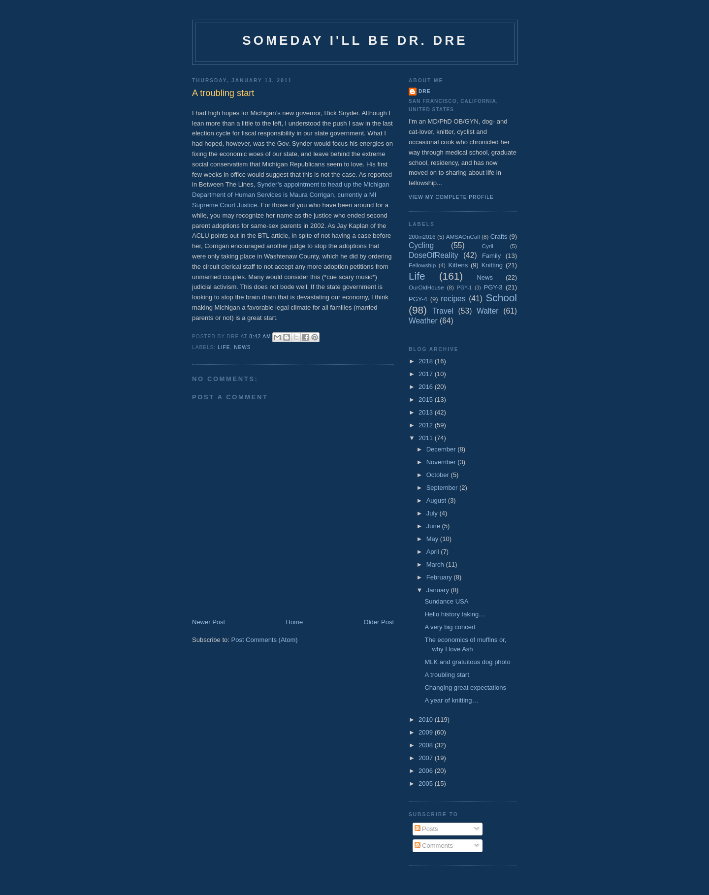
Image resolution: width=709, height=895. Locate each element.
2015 (427, 399)
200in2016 (422, 236)
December (442, 449)
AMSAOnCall (463, 236)
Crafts (499, 236)
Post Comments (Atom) (264, 639)
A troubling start (446, 674)
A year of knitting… (451, 700)
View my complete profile (451, 197)
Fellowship (422, 265)
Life (224, 347)
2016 (427, 386)
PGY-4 (418, 299)
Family (491, 255)
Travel (442, 311)
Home (294, 622)
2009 (427, 732)
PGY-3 (493, 287)
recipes (453, 298)
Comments (434, 845)
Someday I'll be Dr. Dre (355, 40)
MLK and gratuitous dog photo (467, 662)
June (434, 526)
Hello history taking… (454, 614)
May (433, 539)
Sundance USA (446, 601)
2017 (427, 374)
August (437, 500)
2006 (427, 770)
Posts (426, 828)
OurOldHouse (426, 287)
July (433, 513)
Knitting (492, 265)
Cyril (487, 246)
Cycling (421, 245)
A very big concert (449, 627)
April (433, 551)
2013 (427, 412)
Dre (424, 91)
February (440, 577)
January (438, 590)
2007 (427, 758)
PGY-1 (464, 287)
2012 (427, 425)
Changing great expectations (465, 687)
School (501, 297)
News (242, 347)
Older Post (379, 622)
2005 (427, 783)
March (436, 564)
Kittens (458, 265)
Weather (423, 321)
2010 (427, 719)
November (442, 462)
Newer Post (208, 622)
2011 (427, 438)
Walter (487, 311)
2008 (427, 745)
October (438, 475)
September (442, 487)
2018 (427, 361)
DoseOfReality (433, 255)
